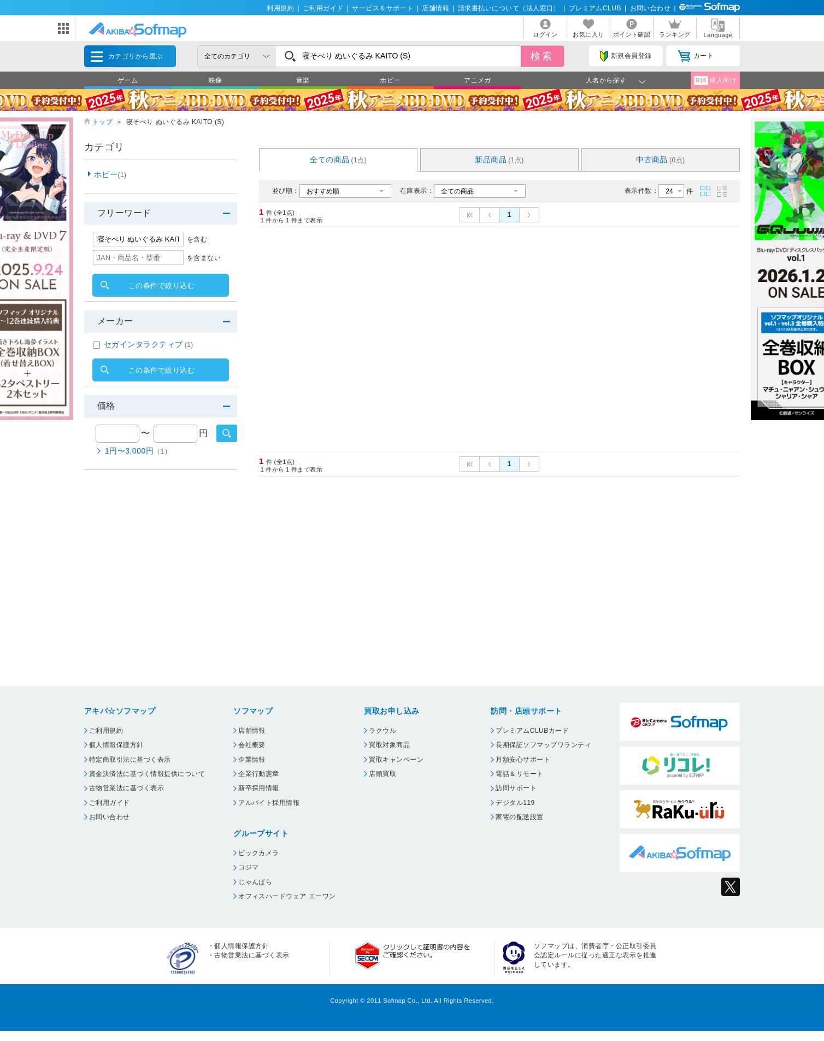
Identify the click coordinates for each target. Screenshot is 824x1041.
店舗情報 (435, 8)
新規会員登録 (625, 56)
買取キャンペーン (396, 759)
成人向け (715, 80)
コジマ (248, 867)
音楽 (303, 80)
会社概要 (252, 745)
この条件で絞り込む (161, 285)
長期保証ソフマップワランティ (543, 745)
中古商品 (660, 159)
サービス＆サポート (382, 8)
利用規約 (280, 8)
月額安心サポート (523, 759)
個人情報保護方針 (116, 745)
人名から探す (606, 80)
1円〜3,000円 (138, 450)
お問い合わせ (650, 8)
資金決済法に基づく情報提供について (147, 774)
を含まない (204, 258)
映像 (215, 80)
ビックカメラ (258, 853)
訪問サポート (516, 788)
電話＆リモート (519, 774)
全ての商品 (338, 159)
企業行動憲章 (258, 774)
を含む (197, 239)
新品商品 (499, 159)
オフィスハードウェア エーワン (287, 896)
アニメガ (477, 80)
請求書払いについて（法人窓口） (509, 8)
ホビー (390, 80)
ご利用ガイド (323, 8)
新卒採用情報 (258, 788)
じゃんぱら (255, 882)
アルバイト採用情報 (268, 803)
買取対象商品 (389, 745)
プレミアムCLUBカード (532, 730)
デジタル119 (515, 803)
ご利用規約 (106, 730)
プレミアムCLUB (595, 8)
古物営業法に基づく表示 (126, 788)
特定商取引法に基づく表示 (130, 759)
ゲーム (127, 80)
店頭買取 (382, 774)
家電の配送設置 (519, 817)
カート (696, 56)
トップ (102, 122)
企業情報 (252, 759)
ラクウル (382, 730)
